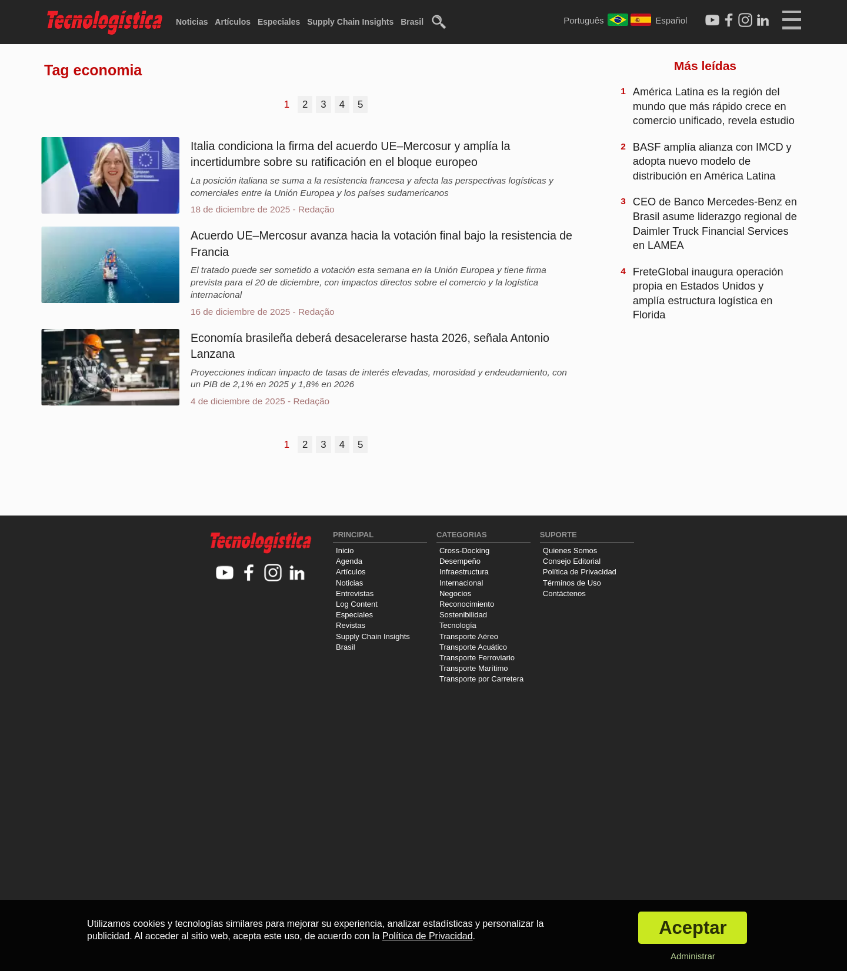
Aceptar (692, 927)
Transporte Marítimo (473, 668)
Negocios (455, 593)
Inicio (345, 550)
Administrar (693, 956)
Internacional (461, 582)
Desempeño (460, 561)
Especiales (279, 21)
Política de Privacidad (579, 571)
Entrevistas (355, 593)
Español (671, 20)
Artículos (233, 21)
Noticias (192, 21)
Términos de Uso (572, 582)
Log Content (357, 604)
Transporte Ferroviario (477, 657)
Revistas (350, 625)
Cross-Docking (464, 550)
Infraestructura (464, 571)
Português (583, 20)
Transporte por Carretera (481, 678)
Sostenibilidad (463, 614)
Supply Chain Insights (350, 21)
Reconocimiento (466, 604)
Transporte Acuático (473, 647)
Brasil (412, 21)
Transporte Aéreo (468, 636)
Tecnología (457, 625)
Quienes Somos (570, 550)
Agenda (349, 561)
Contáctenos (564, 593)
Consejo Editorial (572, 561)
